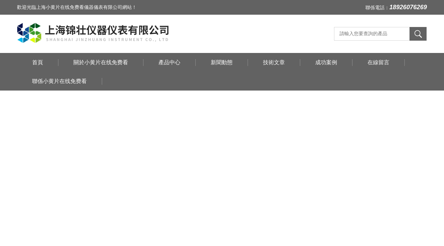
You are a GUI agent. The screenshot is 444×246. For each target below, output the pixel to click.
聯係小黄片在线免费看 (59, 81)
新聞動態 (222, 62)
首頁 (37, 62)
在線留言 (378, 62)
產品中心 (169, 62)
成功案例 (326, 62)
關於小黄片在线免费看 (100, 62)
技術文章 (274, 62)
